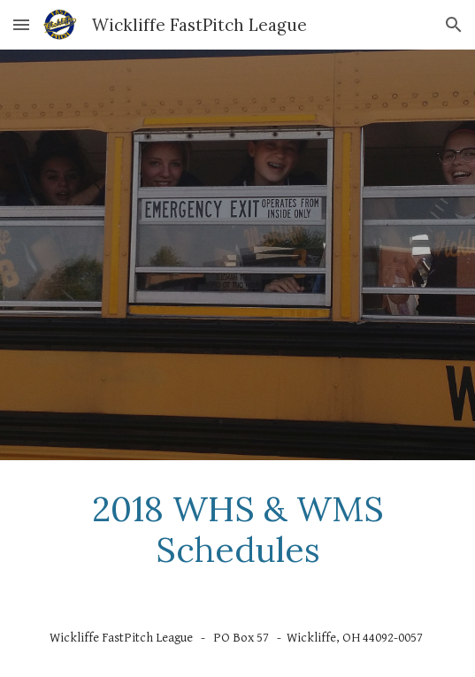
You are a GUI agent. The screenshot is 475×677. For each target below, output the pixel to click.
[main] (237, 529)
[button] (21, 24)
